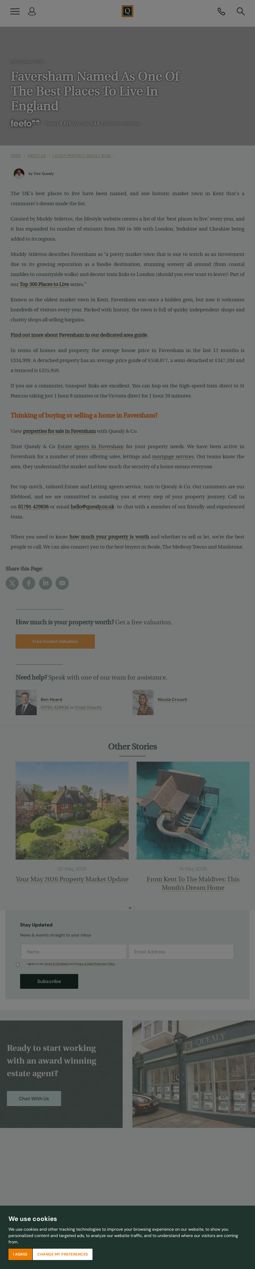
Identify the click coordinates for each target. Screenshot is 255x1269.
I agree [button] (20, 1254)
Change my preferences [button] (62, 1254)
